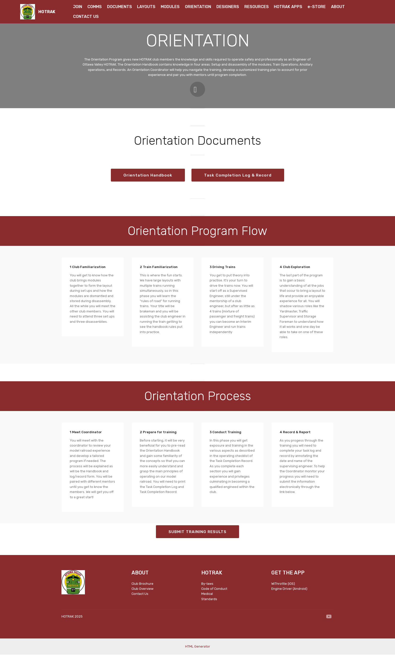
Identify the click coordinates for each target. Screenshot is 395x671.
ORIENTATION (198, 6)
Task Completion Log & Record (197, 191)
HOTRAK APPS (288, 6)
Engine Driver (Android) (289, 605)
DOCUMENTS (119, 6)
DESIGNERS (227, 6)
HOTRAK (46, 11)
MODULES (170, 6)
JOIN (77, 6)
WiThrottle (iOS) (283, 600)
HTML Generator (197, 663)
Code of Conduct (214, 605)
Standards (209, 616)
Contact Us (139, 610)
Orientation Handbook (197, 175)
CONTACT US (86, 16)
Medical (207, 610)
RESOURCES (256, 6)
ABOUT (338, 6)
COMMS (94, 6)
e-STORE (317, 6)
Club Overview (142, 605)
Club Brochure (142, 600)
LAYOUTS (146, 6)
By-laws (207, 600)
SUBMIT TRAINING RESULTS (197, 548)
